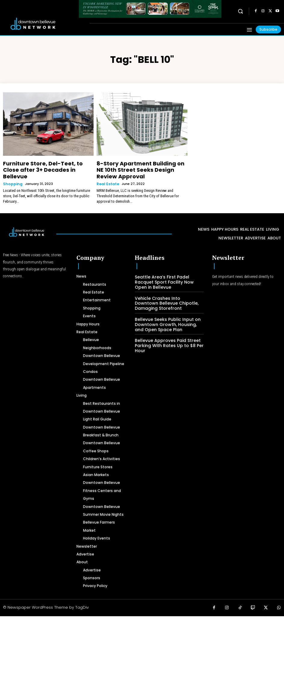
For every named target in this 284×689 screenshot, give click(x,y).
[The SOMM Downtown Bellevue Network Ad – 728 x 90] (150, 9)
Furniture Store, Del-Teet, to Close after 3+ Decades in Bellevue (43, 165)
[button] (240, 11)
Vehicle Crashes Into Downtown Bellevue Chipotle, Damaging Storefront (166, 291)
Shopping (11, 174)
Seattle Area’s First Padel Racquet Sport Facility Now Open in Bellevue (168, 271)
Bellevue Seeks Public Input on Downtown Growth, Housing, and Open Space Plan (167, 311)
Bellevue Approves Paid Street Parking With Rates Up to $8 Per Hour (166, 331)
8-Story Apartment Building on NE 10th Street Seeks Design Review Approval (141, 165)
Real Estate (107, 174)
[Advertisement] (142, 645)
